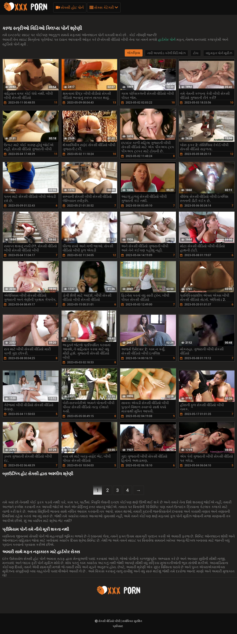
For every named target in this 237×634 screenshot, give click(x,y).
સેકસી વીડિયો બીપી (109, 621)
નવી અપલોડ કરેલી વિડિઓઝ (166, 53)
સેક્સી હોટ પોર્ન (70, 7)
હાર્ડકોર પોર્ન (167, 40)
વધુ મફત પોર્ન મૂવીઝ (219, 53)
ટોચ (195, 53)
